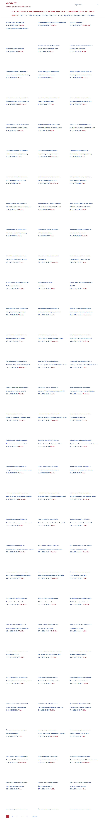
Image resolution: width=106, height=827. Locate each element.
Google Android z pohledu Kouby (15, 22)
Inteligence (37, 15)
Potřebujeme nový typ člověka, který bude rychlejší (51, 522)
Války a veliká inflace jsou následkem (48, 759)
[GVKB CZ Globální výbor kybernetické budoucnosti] (18, 4)
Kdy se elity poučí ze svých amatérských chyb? (18, 206)
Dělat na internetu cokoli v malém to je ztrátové (50, 338)
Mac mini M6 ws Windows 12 (45, 628)
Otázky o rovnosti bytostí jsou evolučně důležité (19, 470)
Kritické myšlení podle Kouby (46, 101)
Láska (18, 11)
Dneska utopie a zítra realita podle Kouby (17, 127)
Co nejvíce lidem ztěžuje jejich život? (16, 312)
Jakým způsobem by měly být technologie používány (20, 549)
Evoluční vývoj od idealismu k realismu (48, 470)
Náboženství (89, 11)
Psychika (43, 11)
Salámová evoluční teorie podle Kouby (80, 206)
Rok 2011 (72, 285)
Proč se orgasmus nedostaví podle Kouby (81, 101)
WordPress (21, 825)
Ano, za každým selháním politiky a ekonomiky (18, 575)
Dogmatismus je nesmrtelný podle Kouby (81, 154)
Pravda (37, 11)
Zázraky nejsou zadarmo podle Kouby (48, 48)
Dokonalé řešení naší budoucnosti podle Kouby (82, 127)
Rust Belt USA (42, 259)
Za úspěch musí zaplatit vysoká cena (16, 601)
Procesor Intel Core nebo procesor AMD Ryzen (82, 391)
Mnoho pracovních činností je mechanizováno (50, 127)
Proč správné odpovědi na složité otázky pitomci (83, 496)
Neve (8, 825)
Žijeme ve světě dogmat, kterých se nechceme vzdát (83, 759)
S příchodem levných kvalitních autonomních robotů (52, 496)
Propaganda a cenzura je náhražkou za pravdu (50, 549)
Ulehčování (41, 285)
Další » (34, 816)
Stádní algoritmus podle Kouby (78, 180)
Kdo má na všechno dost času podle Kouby (49, 206)
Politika (81, 11)
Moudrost (24, 11)
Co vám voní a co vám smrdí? (78, 417)
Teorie (58, 11)
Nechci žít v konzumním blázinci (78, 549)
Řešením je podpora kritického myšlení (16, 443)
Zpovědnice (68, 15)
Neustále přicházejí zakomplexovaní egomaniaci (19, 680)
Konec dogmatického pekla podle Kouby (80, 75)
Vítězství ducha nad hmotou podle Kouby (17, 154)
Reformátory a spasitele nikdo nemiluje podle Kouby (52, 22)
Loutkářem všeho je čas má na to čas (80, 259)
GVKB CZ (15, 15)
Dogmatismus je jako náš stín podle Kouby (17, 101)
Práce (31, 11)
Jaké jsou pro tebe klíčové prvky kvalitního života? (51, 391)
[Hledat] (85, 4)
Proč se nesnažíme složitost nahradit (16, 707)
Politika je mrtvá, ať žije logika (14, 285)
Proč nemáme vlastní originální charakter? (49, 312)
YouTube (45, 15)
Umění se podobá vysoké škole (78, 575)
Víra (67, 11)
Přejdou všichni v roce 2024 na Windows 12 (81, 470)
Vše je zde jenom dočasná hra (78, 786)
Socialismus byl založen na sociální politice (17, 628)
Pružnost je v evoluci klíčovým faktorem (80, 707)
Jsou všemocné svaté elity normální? (16, 391)
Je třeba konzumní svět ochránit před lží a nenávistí (51, 733)
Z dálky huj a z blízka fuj (12, 654)
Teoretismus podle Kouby (45, 233)
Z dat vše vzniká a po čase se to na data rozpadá (19, 522)
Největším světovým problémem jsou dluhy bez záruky (52, 417)
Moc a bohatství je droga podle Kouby (16, 180)
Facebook (53, 15)
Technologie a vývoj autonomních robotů (81, 338)
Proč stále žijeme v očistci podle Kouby (16, 233)
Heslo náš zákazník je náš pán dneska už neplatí (19, 496)
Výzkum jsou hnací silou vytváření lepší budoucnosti (84, 364)
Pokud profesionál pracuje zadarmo (15, 338)
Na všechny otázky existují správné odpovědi (18, 364)
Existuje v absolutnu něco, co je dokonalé (17, 759)
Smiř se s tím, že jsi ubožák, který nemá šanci (50, 443)
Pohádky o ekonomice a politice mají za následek (51, 575)
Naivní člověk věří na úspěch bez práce (16, 259)
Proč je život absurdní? (12, 733)
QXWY (83, 15)
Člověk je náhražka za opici (45, 786)
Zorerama (91, 15)
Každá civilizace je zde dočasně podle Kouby (18, 75)
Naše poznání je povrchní (76, 628)
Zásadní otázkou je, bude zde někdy (79, 733)
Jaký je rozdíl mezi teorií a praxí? (46, 75)
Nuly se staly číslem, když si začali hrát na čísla (50, 707)
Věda (63, 11)
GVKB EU (23, 15)
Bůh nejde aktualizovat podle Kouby (47, 180)
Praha (30, 15)
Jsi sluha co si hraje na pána (45, 601)
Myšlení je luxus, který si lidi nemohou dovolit (18, 417)
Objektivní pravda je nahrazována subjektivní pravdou (84, 443)
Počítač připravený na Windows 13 (79, 601)
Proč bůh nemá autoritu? (76, 22)
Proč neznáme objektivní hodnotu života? (81, 522)
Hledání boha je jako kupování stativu (48, 154)
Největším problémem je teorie (78, 654)
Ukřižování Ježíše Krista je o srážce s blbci (81, 312)
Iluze (13, 11)
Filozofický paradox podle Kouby (15, 48)
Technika (51, 11)
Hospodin (77, 15)
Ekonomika (73, 11)
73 (27, 816)
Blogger (60, 15)
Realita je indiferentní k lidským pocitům (48, 680)
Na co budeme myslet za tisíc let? (15, 786)
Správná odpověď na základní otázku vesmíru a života (52, 364)
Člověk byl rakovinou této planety (79, 680)
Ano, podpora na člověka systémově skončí (49, 654)
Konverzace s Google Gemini (77, 233)
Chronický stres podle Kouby (77, 48)
